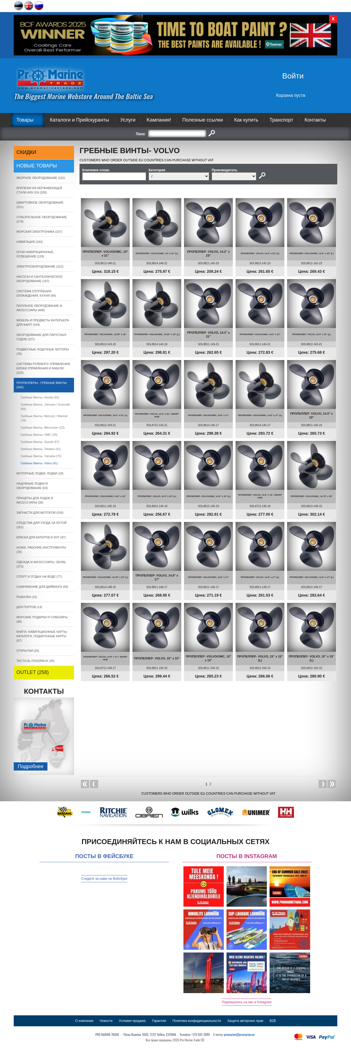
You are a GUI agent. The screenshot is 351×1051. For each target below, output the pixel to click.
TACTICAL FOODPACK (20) (35, 660)
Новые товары (36, 165)
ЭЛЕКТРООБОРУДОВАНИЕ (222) (39, 266)
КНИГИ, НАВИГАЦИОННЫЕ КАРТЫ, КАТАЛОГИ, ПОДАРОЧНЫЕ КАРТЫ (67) (41, 636)
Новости (106, 1021)
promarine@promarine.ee (239, 1034)
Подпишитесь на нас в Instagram (247, 1002)
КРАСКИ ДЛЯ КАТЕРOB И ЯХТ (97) (41, 537)
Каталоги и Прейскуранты (79, 120)
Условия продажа (132, 1021)
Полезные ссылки (202, 120)
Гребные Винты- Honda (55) (40, 397)
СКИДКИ (26, 152)
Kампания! (159, 120)
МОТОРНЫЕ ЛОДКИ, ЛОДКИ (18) (39, 473)
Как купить (246, 120)
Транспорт (281, 120)
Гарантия (159, 1021)
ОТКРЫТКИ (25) (27, 650)
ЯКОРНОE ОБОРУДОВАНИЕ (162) (40, 177)
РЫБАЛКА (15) (26, 596)
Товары (24, 120)
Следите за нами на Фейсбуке (104, 879)
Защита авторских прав (245, 1021)
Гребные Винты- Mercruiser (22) (43, 427)
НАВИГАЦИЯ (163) (29, 241)
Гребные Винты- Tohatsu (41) (41, 449)
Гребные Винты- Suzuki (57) (40, 441)
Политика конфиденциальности (196, 1021)
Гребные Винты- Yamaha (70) (41, 456)
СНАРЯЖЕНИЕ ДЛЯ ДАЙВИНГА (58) (42, 586)
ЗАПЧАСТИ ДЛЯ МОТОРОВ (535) (39, 512)
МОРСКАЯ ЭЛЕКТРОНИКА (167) (39, 231)
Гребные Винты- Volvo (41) (39, 463)
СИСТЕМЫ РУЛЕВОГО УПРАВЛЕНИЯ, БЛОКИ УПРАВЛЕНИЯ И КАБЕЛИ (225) (43, 368)
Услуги (127, 120)
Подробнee (30, 766)
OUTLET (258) (32, 672)
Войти (293, 76)
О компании (84, 1021)
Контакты (315, 120)
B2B (273, 1021)
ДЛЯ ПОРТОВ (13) (29, 607)
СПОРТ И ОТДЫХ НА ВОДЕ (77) (39, 576)
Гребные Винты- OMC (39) (39, 434)
